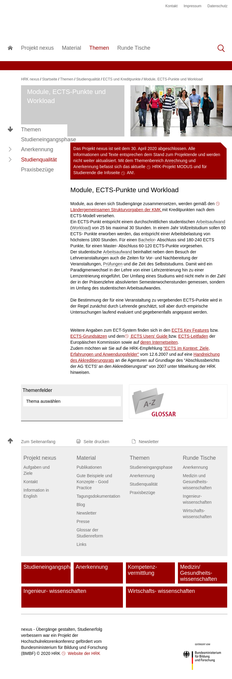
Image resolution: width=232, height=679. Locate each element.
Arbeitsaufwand (210, 221)
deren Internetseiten (159, 342)
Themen (31, 130)
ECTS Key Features (190, 330)
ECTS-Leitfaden (193, 336)
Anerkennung (85, 166)
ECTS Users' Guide (149, 336)
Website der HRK (83, 653)
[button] (10, 149)
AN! (130, 172)
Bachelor (146, 239)
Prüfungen (113, 263)
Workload (81, 227)
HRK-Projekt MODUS (172, 166)
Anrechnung (176, 160)
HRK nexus (30, 79)
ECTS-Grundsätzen (88, 336)
